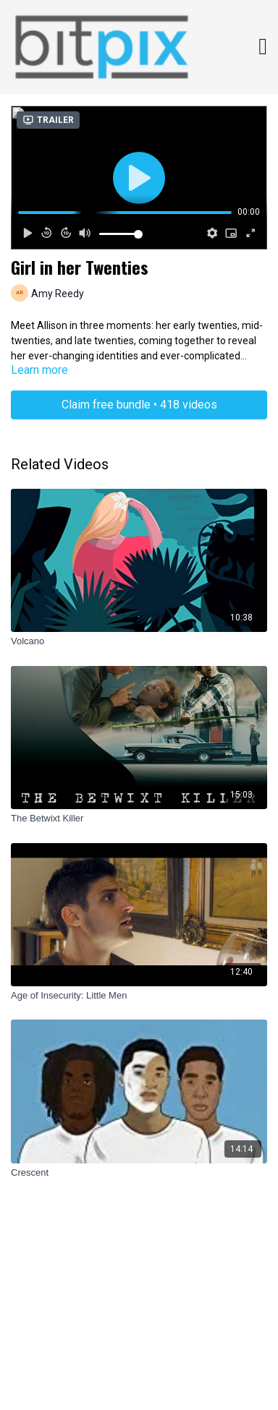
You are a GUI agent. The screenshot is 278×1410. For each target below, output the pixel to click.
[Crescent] (139, 1173)
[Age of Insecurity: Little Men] (139, 995)
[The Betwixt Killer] (139, 818)
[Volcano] (139, 641)
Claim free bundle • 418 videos (139, 404)
